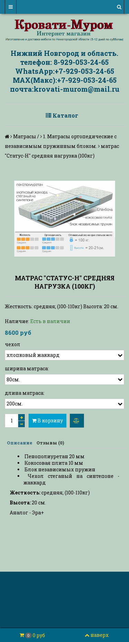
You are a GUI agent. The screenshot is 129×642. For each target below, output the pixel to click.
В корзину (47, 420)
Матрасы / (26, 136)
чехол (12, 344)
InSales (102, 605)
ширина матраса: (27, 368)
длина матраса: (24, 393)
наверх (97, 635)
